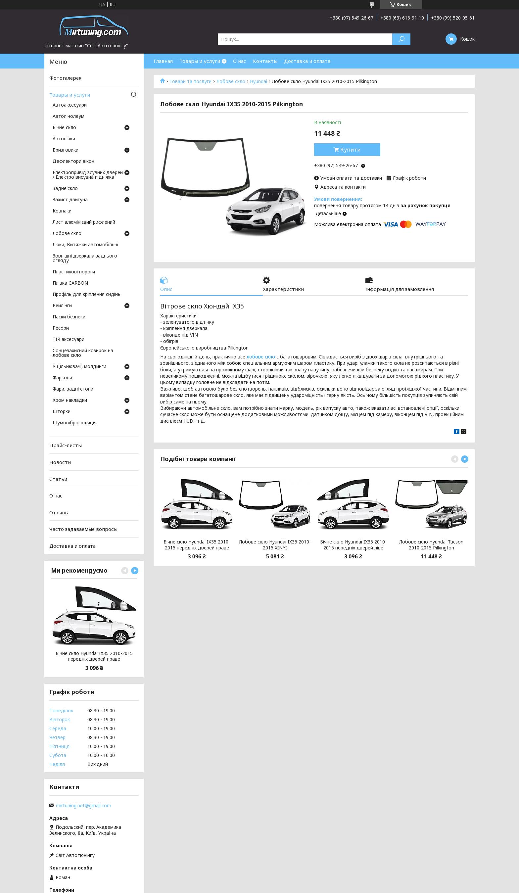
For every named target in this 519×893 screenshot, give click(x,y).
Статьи (58, 478)
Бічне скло (64, 127)
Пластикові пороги (74, 272)
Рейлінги (62, 305)
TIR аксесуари (68, 339)
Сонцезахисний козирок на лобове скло (83, 353)
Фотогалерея (65, 77)
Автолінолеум (68, 116)
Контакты (265, 61)
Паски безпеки (69, 317)
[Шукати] (401, 39)
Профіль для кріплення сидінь (86, 294)
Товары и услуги (199, 61)
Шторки (62, 411)
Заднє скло (65, 188)
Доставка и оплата (307, 61)
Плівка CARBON (70, 283)
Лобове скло (230, 81)
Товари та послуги (190, 81)
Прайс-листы (65, 445)
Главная (163, 61)
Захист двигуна (70, 200)
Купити (350, 149)
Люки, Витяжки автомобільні (85, 245)
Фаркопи (62, 378)
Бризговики (65, 150)
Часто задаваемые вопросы (83, 529)
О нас (239, 61)
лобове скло (261, 356)
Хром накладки (70, 400)
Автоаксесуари (70, 105)
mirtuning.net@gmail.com (83, 806)
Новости (60, 462)
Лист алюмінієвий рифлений (84, 222)
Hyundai (258, 81)
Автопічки (64, 139)
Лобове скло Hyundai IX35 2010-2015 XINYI (275, 544)
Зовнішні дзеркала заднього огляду (85, 258)
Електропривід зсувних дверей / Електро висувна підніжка (88, 175)
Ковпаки (62, 211)
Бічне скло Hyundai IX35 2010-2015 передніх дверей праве (197, 544)
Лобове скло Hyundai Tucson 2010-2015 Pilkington (431, 544)
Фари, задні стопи (73, 389)
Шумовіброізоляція (75, 423)
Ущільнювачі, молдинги (79, 366)
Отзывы (59, 512)
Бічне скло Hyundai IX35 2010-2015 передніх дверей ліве (353, 544)
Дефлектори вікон (73, 161)
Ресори (61, 328)
